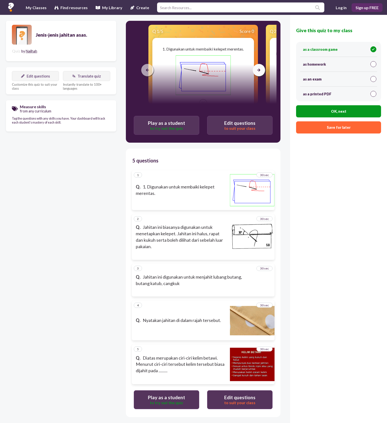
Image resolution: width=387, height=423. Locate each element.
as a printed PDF (339, 94)
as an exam (339, 79)
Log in (341, 7)
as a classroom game (339, 49)
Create (139, 7)
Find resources (71, 7)
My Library (109, 7)
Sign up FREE (367, 7)
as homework (339, 64)
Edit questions (35, 76)
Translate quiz (86, 76)
